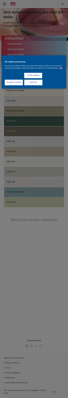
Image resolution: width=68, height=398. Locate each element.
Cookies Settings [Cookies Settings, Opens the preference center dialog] (33, 75)
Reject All (33, 82)
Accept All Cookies (14, 82)
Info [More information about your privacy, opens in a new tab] (60, 68)
